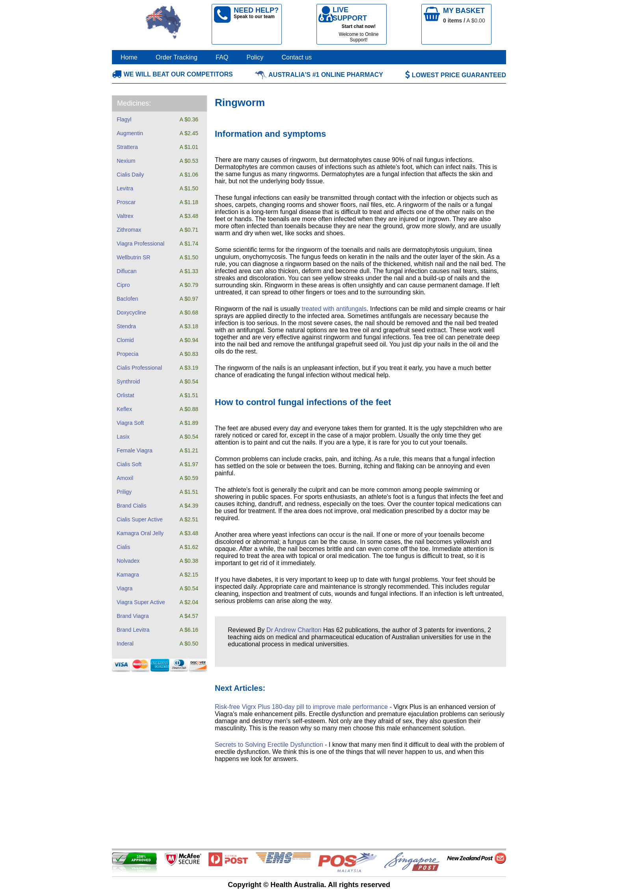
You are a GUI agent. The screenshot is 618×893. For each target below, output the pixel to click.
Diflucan (127, 271)
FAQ (222, 57)
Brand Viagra (133, 616)
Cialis (123, 547)
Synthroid (128, 381)
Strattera (127, 147)
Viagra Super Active (141, 602)
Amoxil (125, 478)
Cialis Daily (130, 174)
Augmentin (130, 133)
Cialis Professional (139, 368)
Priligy (124, 492)
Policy (255, 57)
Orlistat (125, 395)
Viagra (124, 588)
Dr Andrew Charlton (294, 630)
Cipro (123, 285)
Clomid (125, 340)
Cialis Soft (129, 464)
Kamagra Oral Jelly (140, 533)
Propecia (127, 354)
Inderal (125, 643)
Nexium (126, 161)
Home (129, 57)
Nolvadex (128, 561)
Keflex (124, 409)
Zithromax (129, 230)
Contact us (297, 57)
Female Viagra (135, 450)
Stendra (126, 326)
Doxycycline (131, 312)
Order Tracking (176, 57)
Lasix (123, 436)
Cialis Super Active (140, 519)
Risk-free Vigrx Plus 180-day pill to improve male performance (301, 706)
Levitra (125, 188)
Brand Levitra (133, 630)
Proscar (126, 202)
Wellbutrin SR (133, 257)
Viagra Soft (130, 423)
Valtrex (125, 216)
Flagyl (124, 119)
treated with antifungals (334, 308)
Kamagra (128, 574)
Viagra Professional (140, 243)
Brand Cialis (131, 505)
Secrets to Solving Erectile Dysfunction (269, 744)
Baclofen (127, 299)
